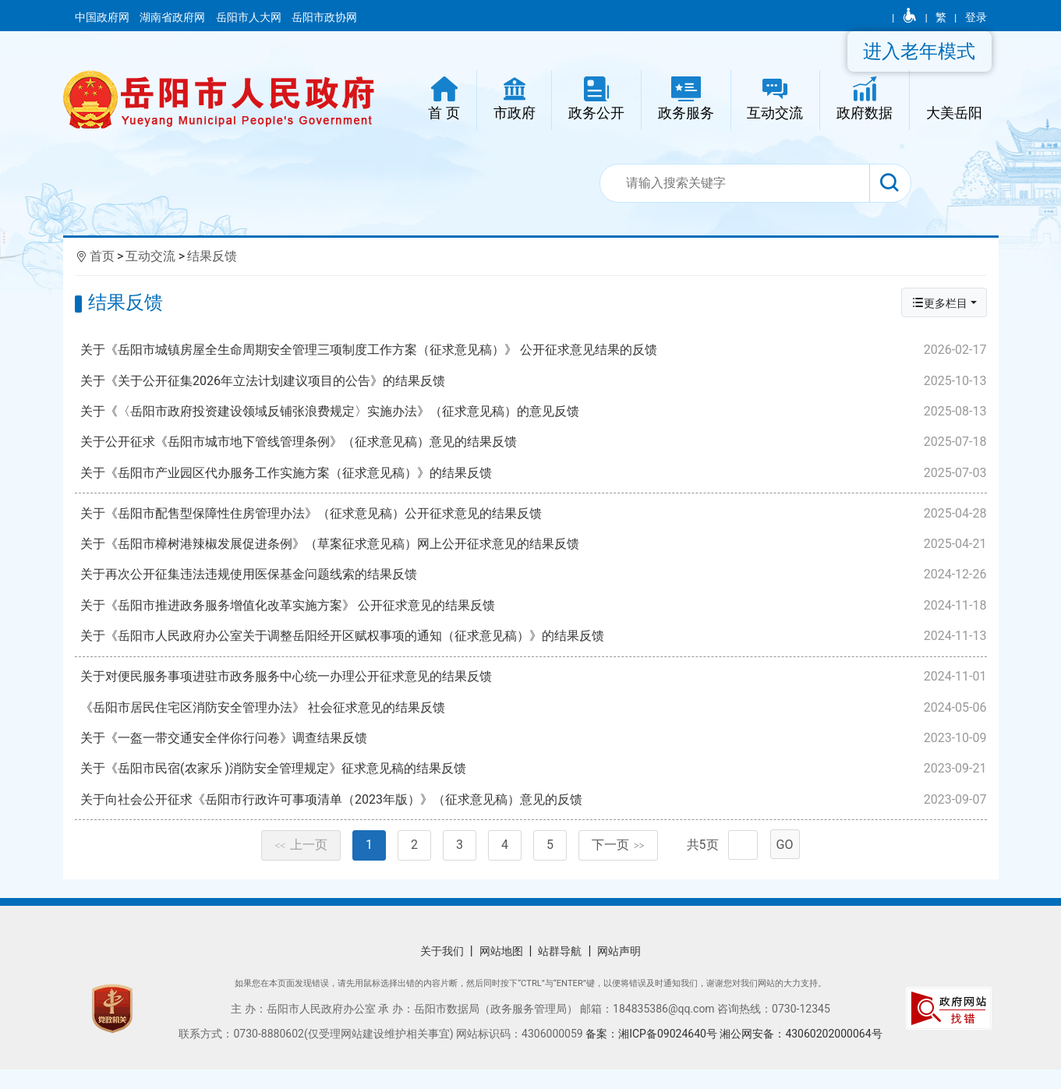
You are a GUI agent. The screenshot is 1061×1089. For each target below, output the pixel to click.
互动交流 (150, 256)
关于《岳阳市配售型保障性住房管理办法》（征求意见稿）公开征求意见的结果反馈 (535, 520)
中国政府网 (103, 17)
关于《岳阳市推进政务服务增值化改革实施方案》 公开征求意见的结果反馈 (535, 612)
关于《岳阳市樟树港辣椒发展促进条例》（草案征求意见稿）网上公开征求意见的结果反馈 (535, 550)
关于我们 (442, 970)
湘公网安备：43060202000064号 (801, 1053)
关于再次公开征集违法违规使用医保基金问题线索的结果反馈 (535, 581)
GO (785, 864)
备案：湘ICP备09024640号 (652, 1053)
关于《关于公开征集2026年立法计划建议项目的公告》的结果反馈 (535, 381)
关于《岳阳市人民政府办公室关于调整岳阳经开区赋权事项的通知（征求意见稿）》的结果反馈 (535, 642)
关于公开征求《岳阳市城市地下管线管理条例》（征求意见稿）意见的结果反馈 (535, 442)
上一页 (300, 864)
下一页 (618, 864)
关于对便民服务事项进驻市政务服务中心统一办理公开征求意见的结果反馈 (535, 690)
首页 (102, 256)
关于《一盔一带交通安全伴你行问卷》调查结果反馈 (535, 750)
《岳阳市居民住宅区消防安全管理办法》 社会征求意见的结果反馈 (535, 720)
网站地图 (501, 970)
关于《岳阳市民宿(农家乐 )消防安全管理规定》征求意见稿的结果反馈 (535, 782)
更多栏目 (939, 302)
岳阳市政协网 (324, 17)
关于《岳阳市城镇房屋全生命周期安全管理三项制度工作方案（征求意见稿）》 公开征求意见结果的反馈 (535, 350)
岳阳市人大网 (250, 17)
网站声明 (619, 970)
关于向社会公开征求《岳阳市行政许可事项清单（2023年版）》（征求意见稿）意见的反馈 (535, 812)
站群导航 (560, 970)
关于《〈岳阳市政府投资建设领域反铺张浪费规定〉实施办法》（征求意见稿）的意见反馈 (535, 411)
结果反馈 (212, 256)
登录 (976, 17)
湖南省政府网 (173, 17)
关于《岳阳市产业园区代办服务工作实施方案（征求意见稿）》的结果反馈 (535, 473)
